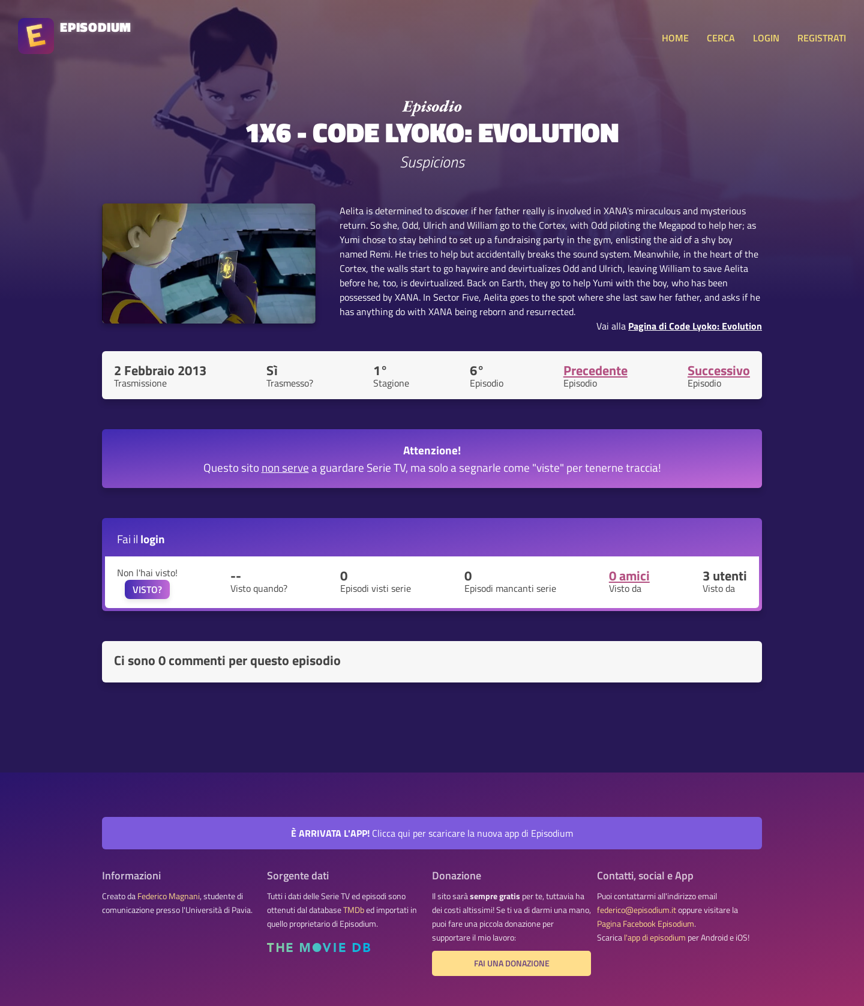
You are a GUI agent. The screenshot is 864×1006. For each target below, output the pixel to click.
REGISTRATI (821, 38)
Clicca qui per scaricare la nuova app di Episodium (432, 833)
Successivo (719, 370)
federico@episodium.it (636, 910)
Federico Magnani (168, 896)
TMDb (353, 910)
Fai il (141, 538)
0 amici (629, 575)
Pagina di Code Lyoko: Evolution (695, 326)
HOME (675, 38)
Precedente (595, 370)
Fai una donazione (512, 963)
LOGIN (766, 38)
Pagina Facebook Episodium (645, 923)
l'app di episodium (655, 937)
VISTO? (147, 589)
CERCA (721, 38)
